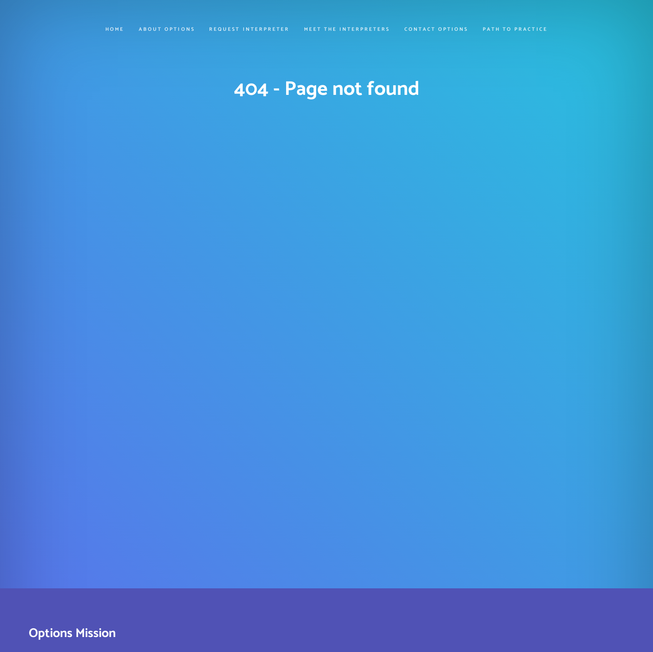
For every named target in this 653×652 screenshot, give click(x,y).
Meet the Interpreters (347, 30)
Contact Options (436, 30)
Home (114, 30)
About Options (166, 30)
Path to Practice (515, 30)
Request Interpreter (249, 30)
